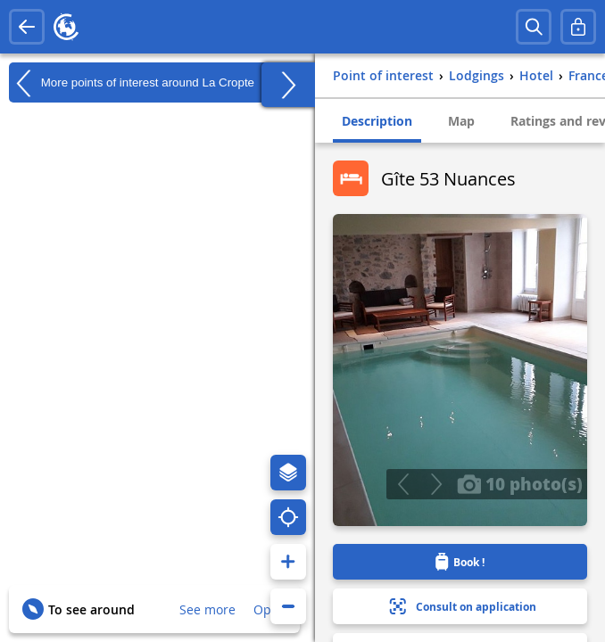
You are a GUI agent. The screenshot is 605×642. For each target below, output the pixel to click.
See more (207, 609)
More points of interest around (131, 83)
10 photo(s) (520, 483)
